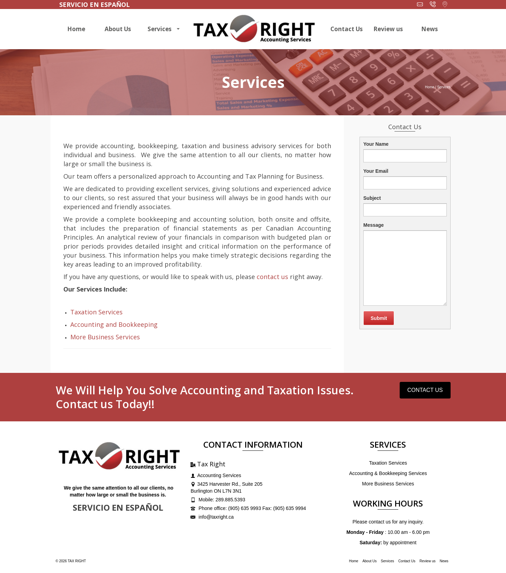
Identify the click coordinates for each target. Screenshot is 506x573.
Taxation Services (96, 312)
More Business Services (105, 337)
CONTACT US (425, 390)
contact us (272, 276)
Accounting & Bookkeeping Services (388, 473)
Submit (379, 318)
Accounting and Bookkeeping (114, 324)
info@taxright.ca (211, 517)
